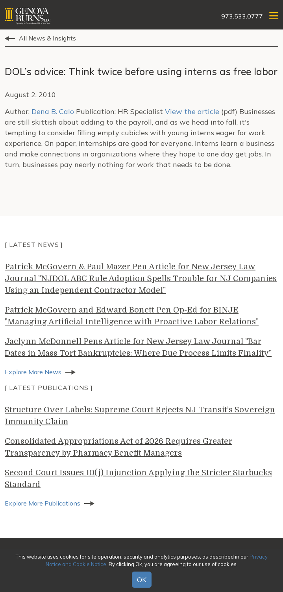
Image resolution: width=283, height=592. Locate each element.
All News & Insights (47, 38)
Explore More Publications (42, 503)
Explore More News (33, 372)
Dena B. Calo (52, 111)
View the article (192, 111)
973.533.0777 (242, 16)
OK (141, 579)
